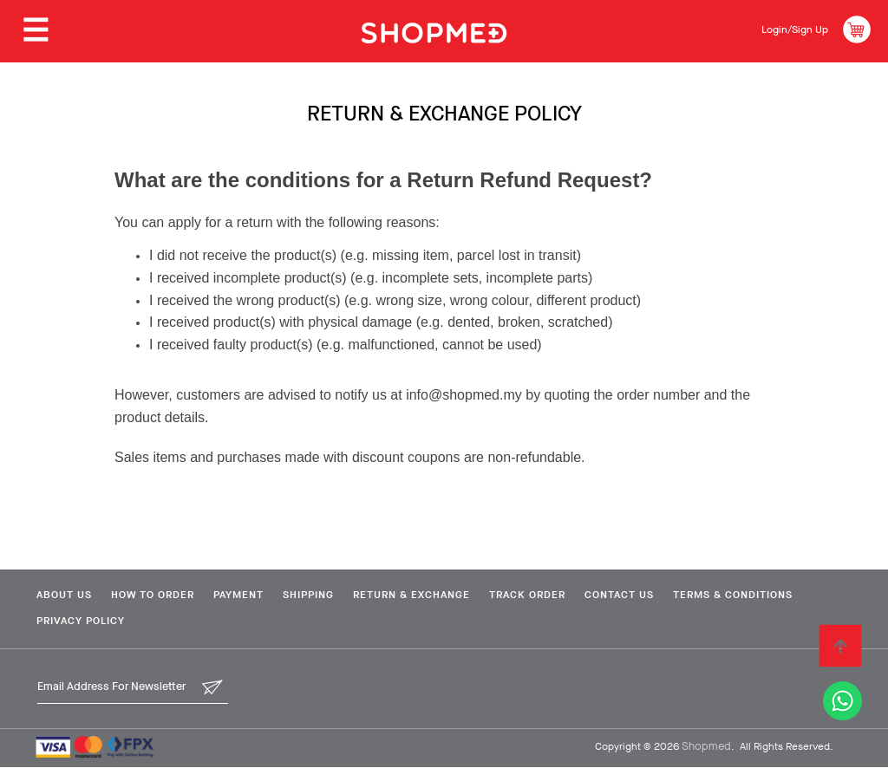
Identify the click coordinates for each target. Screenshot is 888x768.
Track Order (560, 595)
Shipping (327, 595)
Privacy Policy (224, 621)
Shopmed (706, 746)
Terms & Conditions (94, 621)
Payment (250, 595)
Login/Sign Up (789, 29)
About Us (62, 595)
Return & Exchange (437, 595)
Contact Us (659, 595)
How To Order (157, 595)
